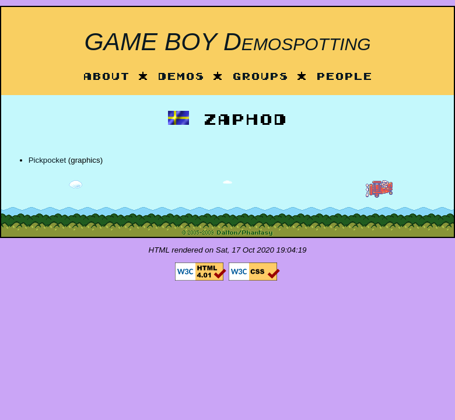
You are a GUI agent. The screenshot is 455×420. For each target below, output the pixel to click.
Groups (260, 77)
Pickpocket (47, 160)
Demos (181, 77)
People (344, 77)
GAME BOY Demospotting (227, 41)
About (106, 77)
